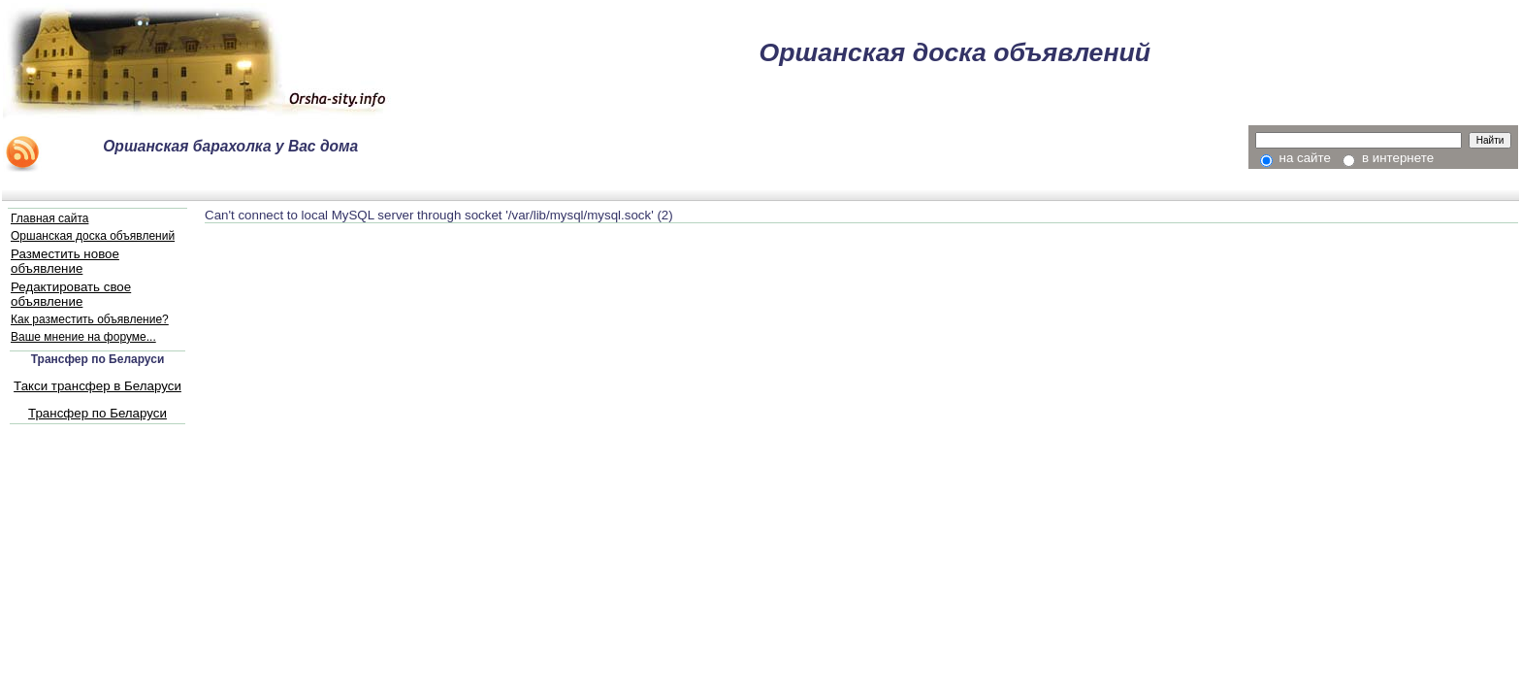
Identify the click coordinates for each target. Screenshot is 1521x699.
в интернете (1388, 157)
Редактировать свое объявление (71, 294)
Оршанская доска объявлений (93, 236)
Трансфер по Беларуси (97, 413)
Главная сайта (49, 218)
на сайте (1295, 157)
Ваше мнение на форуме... (83, 337)
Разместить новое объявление (65, 261)
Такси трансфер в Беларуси (97, 386)
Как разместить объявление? (90, 319)
